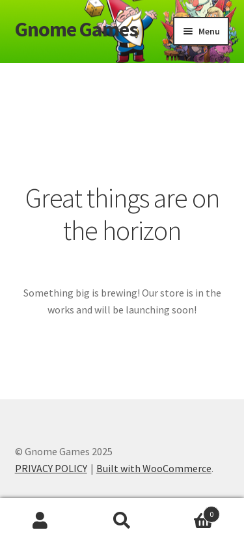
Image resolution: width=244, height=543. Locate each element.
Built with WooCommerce (153, 468)
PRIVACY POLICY (51, 468)
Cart (191, 511)
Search (122, 521)
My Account (40, 521)
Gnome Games (76, 29)
